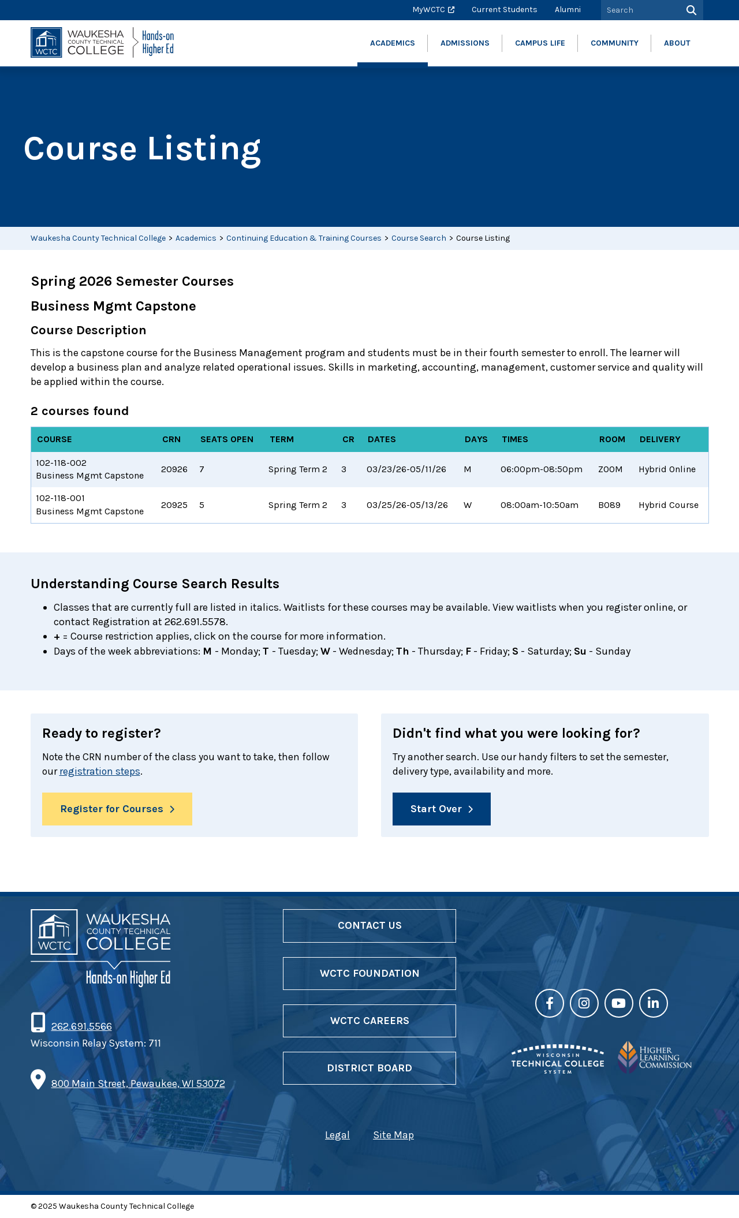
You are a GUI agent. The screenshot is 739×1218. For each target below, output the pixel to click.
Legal (337, 1136)
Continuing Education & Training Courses (304, 238)
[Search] (690, 10)
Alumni (568, 9)
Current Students (505, 9)
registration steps (101, 771)
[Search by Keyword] (639, 10)
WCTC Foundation (370, 973)
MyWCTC (428, 9)
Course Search (418, 238)
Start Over (436, 809)
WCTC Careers (369, 1021)
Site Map (393, 1136)
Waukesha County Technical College (98, 238)
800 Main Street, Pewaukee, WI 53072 (138, 1084)
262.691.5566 (81, 1027)
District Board (369, 1068)
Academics (196, 238)
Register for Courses (111, 809)
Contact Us (370, 926)
